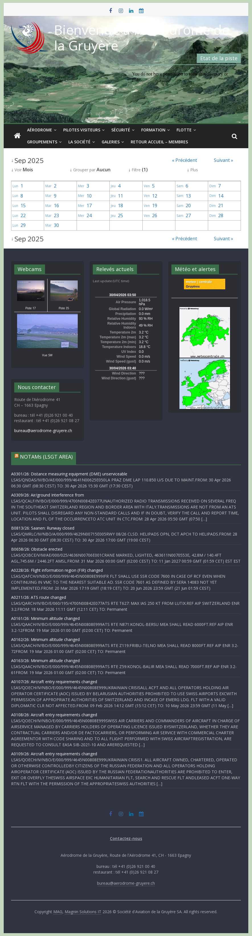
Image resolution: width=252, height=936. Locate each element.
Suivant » (223, 160)
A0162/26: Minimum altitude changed (45, 639)
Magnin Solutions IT (83, 911)
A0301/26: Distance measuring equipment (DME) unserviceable (69, 474)
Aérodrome (39, 130)
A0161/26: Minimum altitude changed (45, 618)
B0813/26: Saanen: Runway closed (42, 528)
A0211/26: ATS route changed (38, 597)
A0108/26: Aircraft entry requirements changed (54, 714)
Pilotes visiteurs (81, 130)
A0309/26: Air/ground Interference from (47, 495)
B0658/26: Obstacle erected (36, 549)
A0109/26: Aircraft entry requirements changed (54, 753)
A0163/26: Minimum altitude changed (45, 660)
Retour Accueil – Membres (159, 142)
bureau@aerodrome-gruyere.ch (43, 430)
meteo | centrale (199, 282)
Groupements (42, 142)
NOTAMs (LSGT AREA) (46, 456)
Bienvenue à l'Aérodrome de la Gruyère (141, 37)
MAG (57, 911)
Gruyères (193, 286)
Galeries (111, 142)
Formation (153, 130)
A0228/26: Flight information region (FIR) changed (57, 570)
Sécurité (120, 130)
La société (79, 142)
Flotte (184, 130)
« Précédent (184, 160)
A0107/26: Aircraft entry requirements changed (54, 681)
